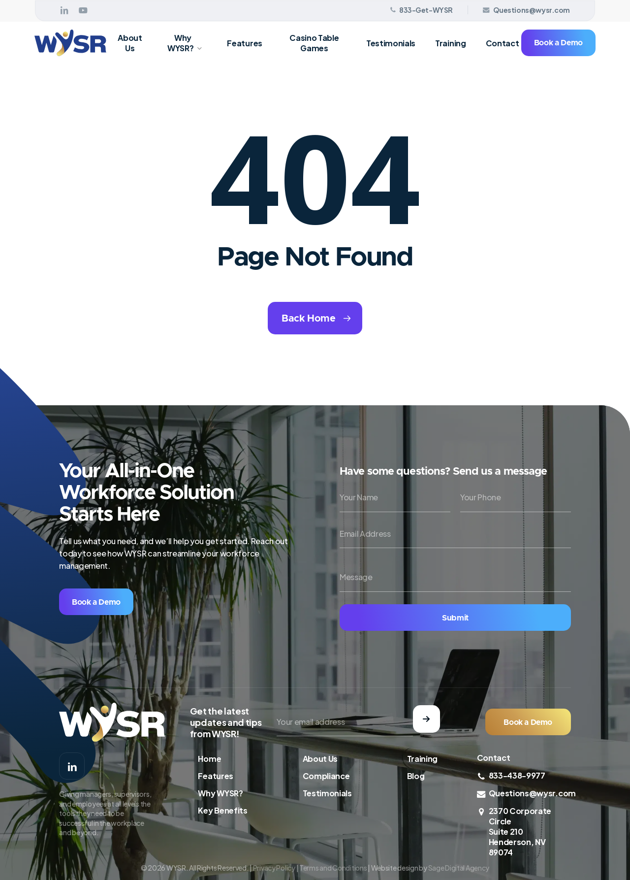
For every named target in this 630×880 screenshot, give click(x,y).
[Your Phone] (515, 497)
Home (209, 758)
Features (215, 776)
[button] (96, 601)
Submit (455, 618)
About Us (320, 758)
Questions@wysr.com (532, 793)
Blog (416, 776)
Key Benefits (222, 810)
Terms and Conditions (333, 867)
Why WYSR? (220, 793)
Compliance (326, 776)
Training (422, 758)
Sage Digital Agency (459, 867)
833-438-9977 (517, 775)
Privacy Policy (274, 867)
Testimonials (327, 793)
